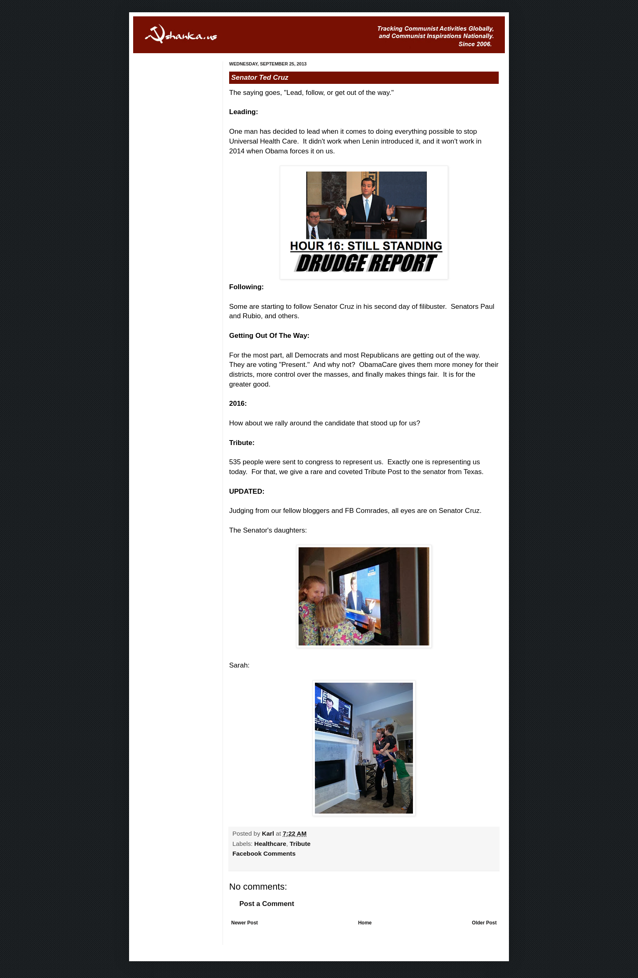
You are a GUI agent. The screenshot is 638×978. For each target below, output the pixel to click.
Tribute (300, 843)
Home (365, 923)
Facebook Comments (264, 853)
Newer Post (244, 923)
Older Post (484, 923)
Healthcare (270, 843)
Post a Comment (266, 904)
